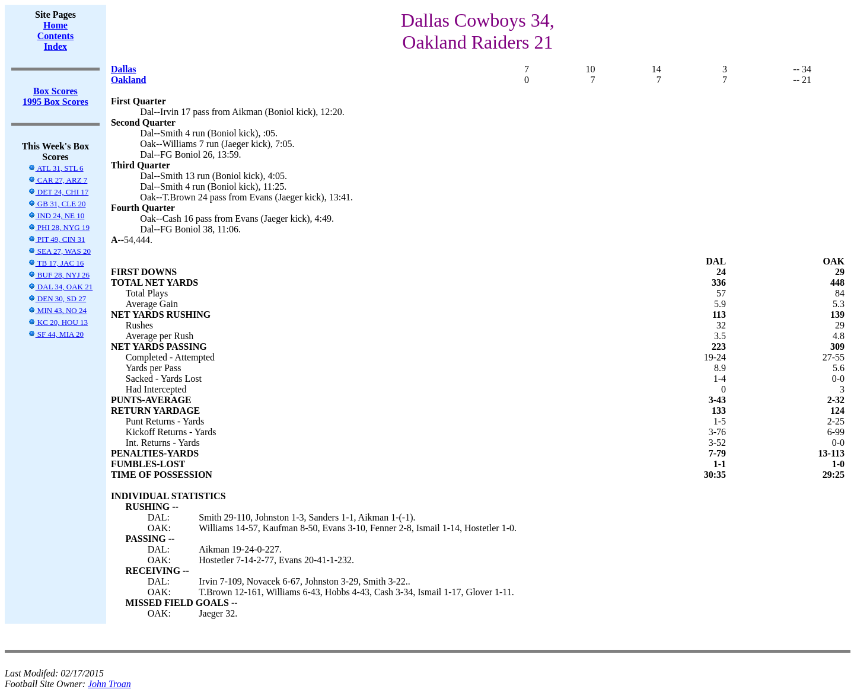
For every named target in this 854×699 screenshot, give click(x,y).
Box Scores (55, 91)
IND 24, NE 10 (56, 215)
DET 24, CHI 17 (58, 191)
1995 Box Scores (55, 102)
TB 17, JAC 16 (56, 262)
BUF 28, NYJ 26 (59, 274)
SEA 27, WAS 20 (59, 251)
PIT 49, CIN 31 (56, 239)
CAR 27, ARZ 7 (58, 179)
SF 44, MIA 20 (56, 334)
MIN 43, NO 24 (57, 310)
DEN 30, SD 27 (57, 298)
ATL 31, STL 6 (56, 168)
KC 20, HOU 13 (58, 322)
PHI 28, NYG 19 (59, 227)
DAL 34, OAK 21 (60, 286)
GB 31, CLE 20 (57, 203)
